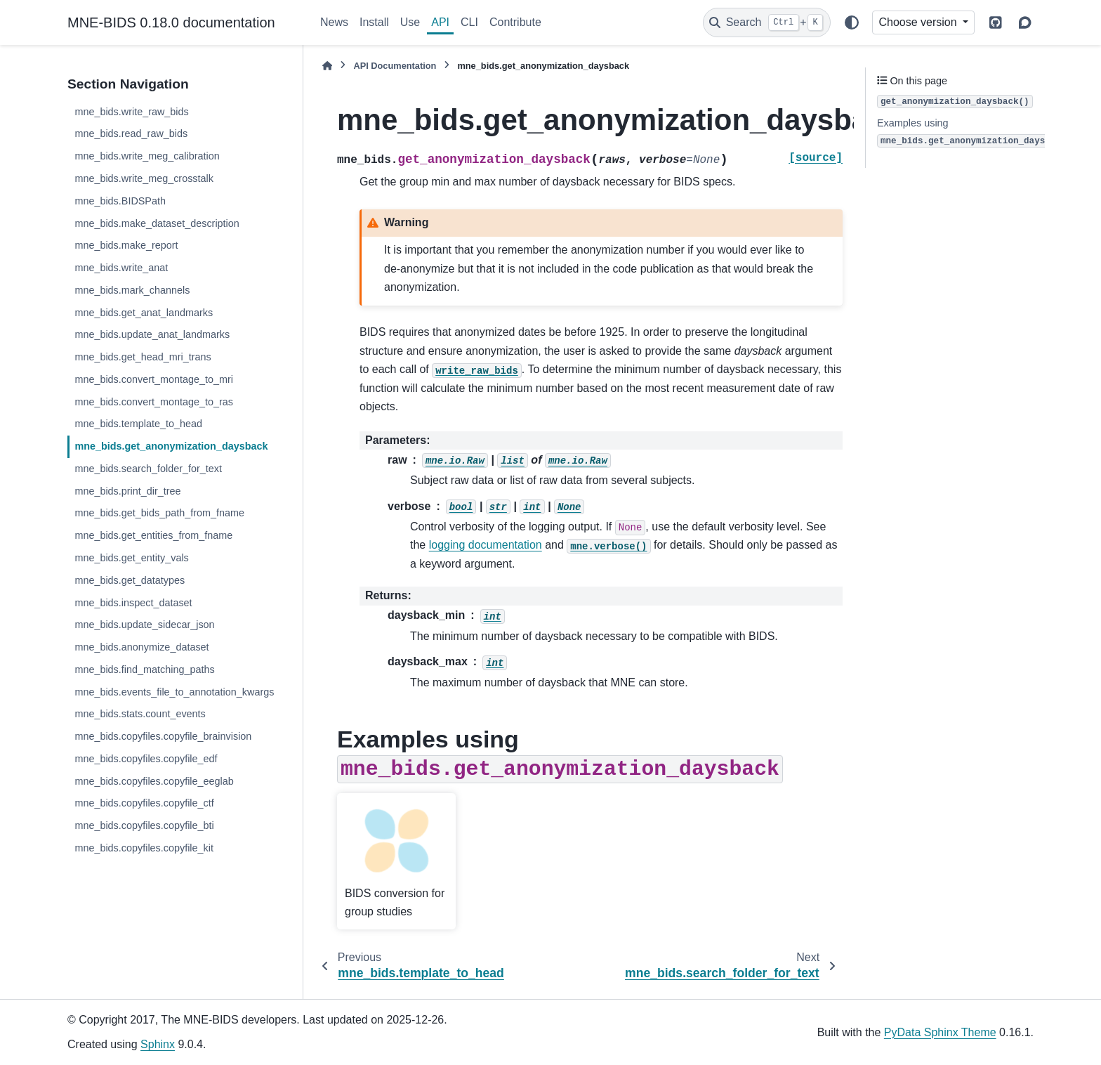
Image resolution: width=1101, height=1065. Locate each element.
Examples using (973, 132)
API (440, 22)
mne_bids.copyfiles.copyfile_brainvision (162, 736)
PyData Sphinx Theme (940, 1032)
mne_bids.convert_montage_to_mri (153, 379)
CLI (469, 22)
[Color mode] (851, 22)
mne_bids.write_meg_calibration (146, 156)
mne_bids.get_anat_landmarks (143, 312)
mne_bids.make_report (126, 245)
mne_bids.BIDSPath (120, 201)
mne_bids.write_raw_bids (131, 111)
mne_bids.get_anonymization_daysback (171, 446)
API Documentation (394, 65)
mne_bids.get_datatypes (129, 580)
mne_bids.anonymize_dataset (141, 647)
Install (374, 22)
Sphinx (157, 1044)
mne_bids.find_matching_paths (144, 669)
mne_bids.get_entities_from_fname (153, 535)
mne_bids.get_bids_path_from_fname (159, 512)
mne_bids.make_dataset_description (156, 223)
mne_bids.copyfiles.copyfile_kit (143, 848)
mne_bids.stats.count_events (139, 713)
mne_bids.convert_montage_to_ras (153, 401)
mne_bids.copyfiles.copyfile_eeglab (153, 781)
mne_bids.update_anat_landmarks (152, 334)
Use (410, 22)
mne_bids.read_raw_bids (130, 133)
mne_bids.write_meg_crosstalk (143, 178)
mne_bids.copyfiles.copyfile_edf (145, 758)
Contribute (515, 22)
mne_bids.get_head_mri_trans (142, 356)
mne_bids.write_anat (121, 267)
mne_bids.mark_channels (132, 290)
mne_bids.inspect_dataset (133, 602)
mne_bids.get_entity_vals (131, 557)
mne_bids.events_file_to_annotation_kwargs (174, 692)
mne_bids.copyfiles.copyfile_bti (143, 825)
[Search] (767, 22)
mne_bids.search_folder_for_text (148, 468)
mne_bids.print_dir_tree (127, 491)
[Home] (327, 65)
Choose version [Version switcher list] (919, 22)
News (334, 22)
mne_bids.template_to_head (138, 423)
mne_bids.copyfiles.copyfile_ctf (143, 803)
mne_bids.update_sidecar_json (144, 624)
